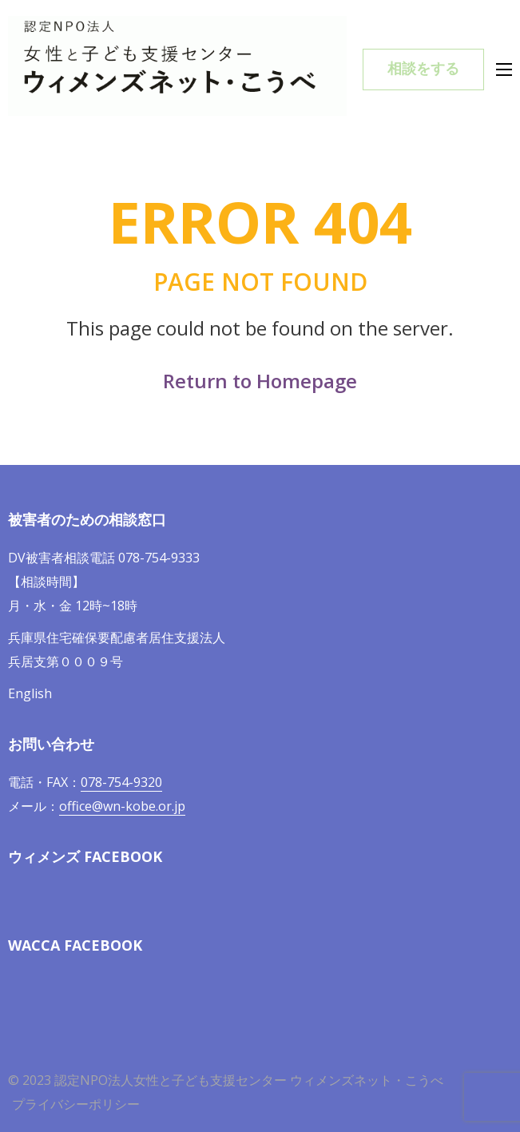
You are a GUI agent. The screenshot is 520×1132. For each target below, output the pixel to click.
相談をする (423, 69)
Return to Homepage (260, 380)
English (30, 693)
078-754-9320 (121, 782)
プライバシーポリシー (76, 1104)
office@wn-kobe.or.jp (122, 806)
